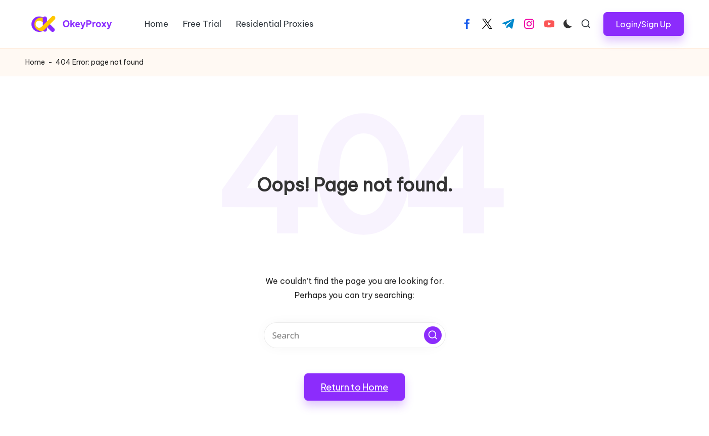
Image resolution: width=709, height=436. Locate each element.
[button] (643, 24)
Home (35, 62)
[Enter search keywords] (355, 335)
